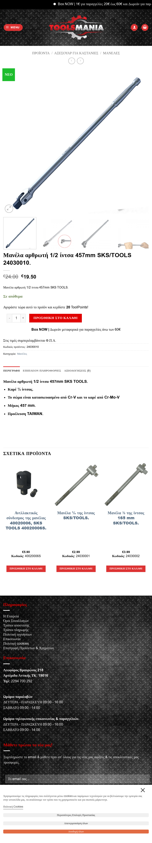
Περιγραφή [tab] (11, 371)
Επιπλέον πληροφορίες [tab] (42, 371)
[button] (13, 27)
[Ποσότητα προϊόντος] (16, 318)
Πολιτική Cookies (13, 806)
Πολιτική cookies (16, 643)
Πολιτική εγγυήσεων (17, 634)
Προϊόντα (41, 53)
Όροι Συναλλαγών (16, 621)
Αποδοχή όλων (76, 831)
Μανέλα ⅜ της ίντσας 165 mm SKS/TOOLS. (126, 518)
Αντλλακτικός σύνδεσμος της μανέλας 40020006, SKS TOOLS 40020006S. (26, 520)
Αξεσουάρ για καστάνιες (76, 53)
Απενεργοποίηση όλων (76, 823)
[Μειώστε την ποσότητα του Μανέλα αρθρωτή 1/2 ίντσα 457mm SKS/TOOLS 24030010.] (9, 318)
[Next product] (71, 61)
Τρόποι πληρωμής (15, 630)
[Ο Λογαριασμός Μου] (134, 27)
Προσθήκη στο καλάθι (56, 318)
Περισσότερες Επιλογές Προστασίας (76, 815)
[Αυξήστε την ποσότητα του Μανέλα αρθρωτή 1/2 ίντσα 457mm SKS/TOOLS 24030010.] (23, 318)
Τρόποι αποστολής (16, 625)
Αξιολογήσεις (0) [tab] (77, 371)
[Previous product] (80, 61)
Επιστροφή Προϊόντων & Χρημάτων (28, 648)
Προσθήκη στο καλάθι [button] (26, 569)
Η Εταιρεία (11, 616)
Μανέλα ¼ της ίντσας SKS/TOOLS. (76, 515)
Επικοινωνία (12, 639)
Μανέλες (111, 53)
